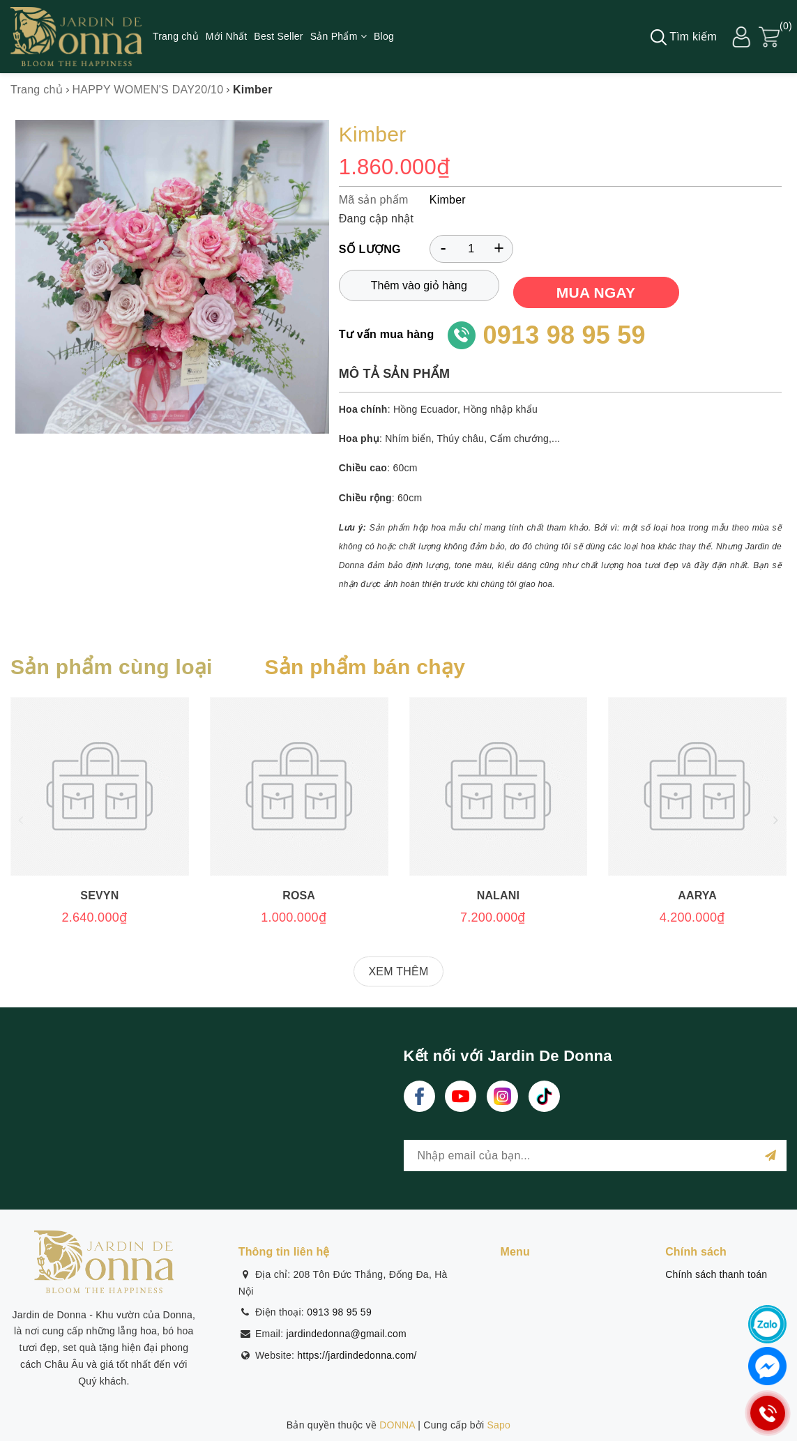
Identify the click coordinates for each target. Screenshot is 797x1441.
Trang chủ (176, 36)
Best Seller (278, 36)
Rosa (298, 895)
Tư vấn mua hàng (386, 334)
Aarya (697, 895)
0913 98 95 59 (564, 335)
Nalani (498, 895)
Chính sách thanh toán (716, 1274)
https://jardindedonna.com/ (357, 1355)
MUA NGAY (596, 292)
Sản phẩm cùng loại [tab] (111, 666)
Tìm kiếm (684, 37)
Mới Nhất (226, 36)
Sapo (498, 1425)
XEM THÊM (398, 971)
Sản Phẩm (338, 36)
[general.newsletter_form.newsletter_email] (595, 1155)
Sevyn (99, 895)
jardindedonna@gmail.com (346, 1333)
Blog (384, 36)
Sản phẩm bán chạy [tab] (364, 666)
